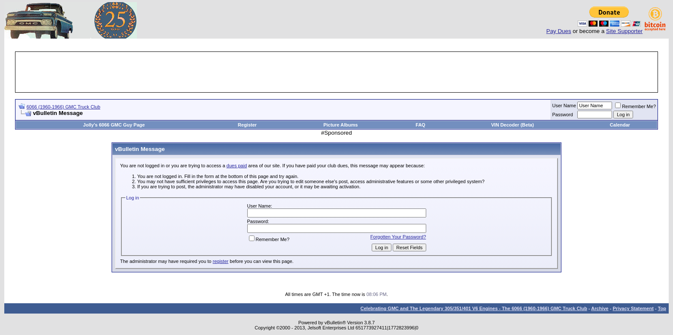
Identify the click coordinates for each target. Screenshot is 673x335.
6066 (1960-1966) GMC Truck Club (63, 106)
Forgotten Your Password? (398, 236)
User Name (564, 105)
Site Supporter (624, 31)
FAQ (420, 124)
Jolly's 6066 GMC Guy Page (114, 124)
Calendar (620, 124)
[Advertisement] (336, 72)
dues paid (237, 165)
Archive (599, 308)
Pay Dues (558, 31)
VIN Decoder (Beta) (512, 124)
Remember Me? (635, 106)
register (221, 261)
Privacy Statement (632, 308)
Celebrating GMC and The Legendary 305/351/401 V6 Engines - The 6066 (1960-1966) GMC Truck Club (474, 308)
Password (562, 114)
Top (662, 308)
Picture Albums (340, 124)
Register (247, 124)
